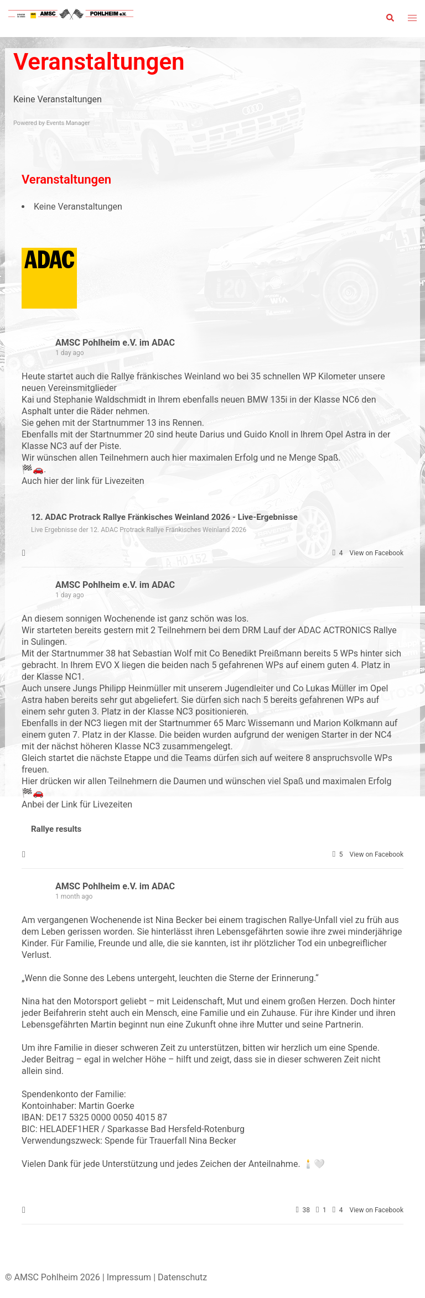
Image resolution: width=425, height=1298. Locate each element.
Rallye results (56, 830)
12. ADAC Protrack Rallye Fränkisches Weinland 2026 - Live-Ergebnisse (164, 517)
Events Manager (68, 123)
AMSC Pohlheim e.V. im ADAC (115, 342)
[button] (389, 18)
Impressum (129, 1277)
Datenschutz (182, 1277)
